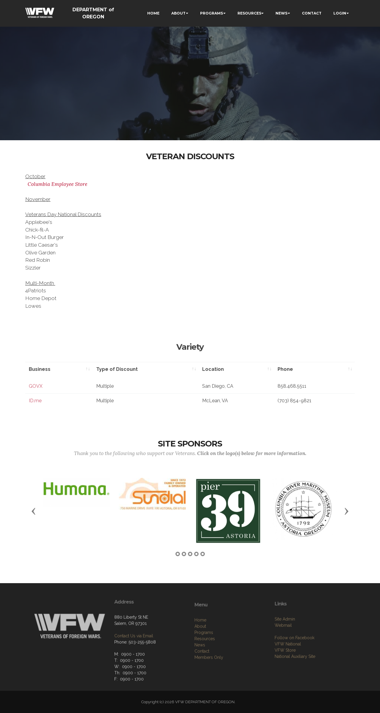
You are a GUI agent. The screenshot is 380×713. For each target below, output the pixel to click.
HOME (153, 13)
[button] (33, 510)
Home (200, 660)
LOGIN (339, 13)
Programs (203, 673)
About (200, 666)
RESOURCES (249, 13)
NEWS (281, 13)
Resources (204, 679)
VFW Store (285, 687)
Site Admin (285, 655)
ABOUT (178, 13)
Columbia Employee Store (57, 184)
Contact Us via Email (133, 664)
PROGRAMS (211, 13)
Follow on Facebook (294, 674)
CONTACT (312, 13)
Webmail (283, 662)
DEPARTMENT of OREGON (93, 13)
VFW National (288, 680)
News (199, 685)
